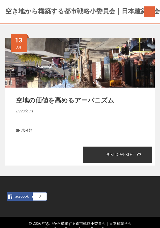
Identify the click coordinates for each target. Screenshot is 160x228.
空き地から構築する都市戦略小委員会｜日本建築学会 (82, 11)
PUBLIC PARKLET (123, 154)
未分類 (26, 130)
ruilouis (27, 111)
